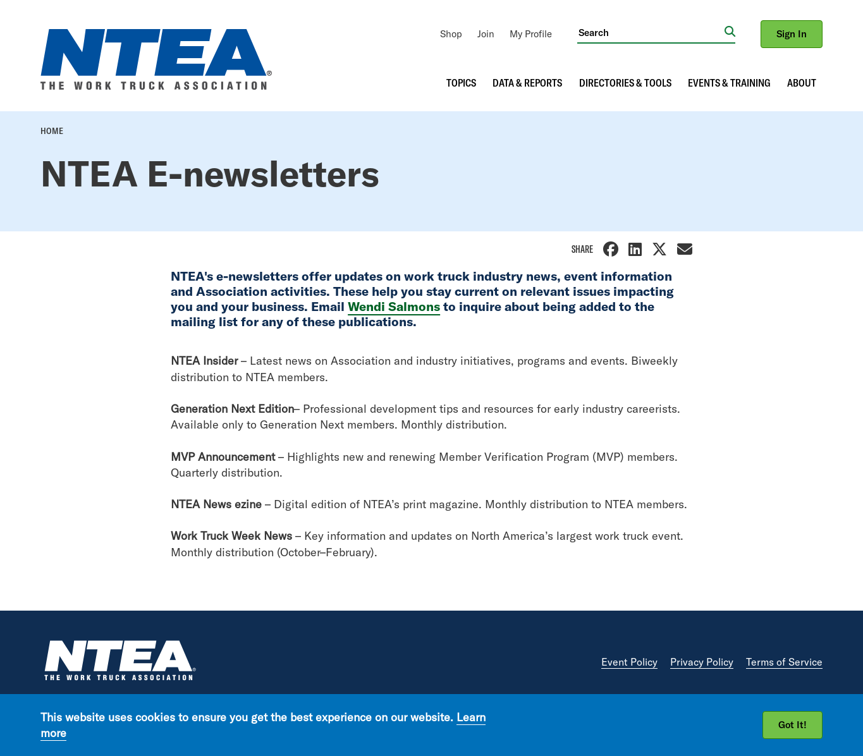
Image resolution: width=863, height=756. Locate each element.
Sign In (791, 34)
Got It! (792, 725)
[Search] (651, 32)
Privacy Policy (701, 661)
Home (51, 131)
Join (485, 34)
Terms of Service (784, 661)
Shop (451, 34)
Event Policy (629, 661)
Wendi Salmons (394, 306)
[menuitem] (451, 34)
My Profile (531, 34)
